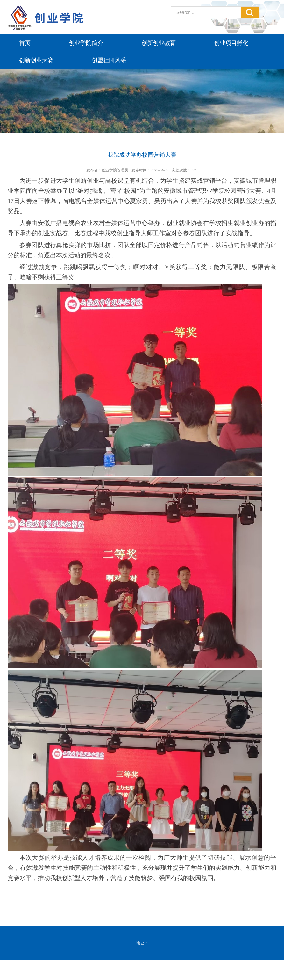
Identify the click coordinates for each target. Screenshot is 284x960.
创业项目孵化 (231, 43)
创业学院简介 (86, 43)
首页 (25, 43)
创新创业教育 (158, 43)
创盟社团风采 (109, 60)
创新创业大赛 (36, 60)
